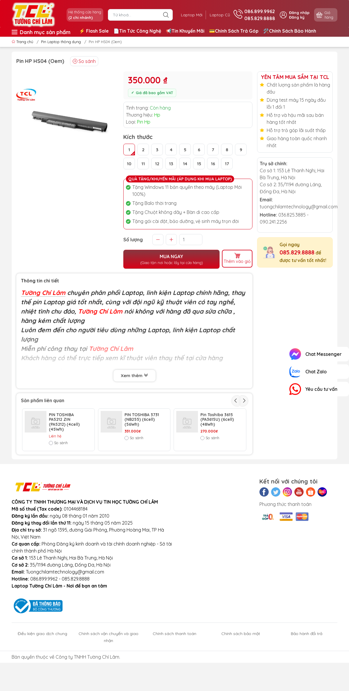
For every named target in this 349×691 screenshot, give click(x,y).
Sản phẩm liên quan (42, 399)
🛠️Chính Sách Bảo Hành (289, 31)
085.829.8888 (296, 252)
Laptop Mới (188, 14)
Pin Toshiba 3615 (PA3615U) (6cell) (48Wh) (217, 418)
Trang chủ (23, 41)
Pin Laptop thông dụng (61, 41)
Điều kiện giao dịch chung (42, 672)
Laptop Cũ (219, 14)
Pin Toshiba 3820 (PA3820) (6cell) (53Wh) (65, 461)
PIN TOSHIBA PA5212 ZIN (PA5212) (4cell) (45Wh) (64, 421)
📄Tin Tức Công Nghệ (137, 31)
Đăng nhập (299, 12)
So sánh (84, 61)
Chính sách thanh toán (174, 672)
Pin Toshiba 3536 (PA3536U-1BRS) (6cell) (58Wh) (217, 461)
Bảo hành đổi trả (306, 672)
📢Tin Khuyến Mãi (185, 31)
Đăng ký (297, 17)
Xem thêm (134, 375)
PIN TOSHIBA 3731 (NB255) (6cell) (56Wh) (141, 418)
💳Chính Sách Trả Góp (234, 31)
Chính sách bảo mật (240, 672)
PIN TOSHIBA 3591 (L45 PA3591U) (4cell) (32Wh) (141, 461)
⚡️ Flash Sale (94, 31)
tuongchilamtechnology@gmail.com (299, 207)
